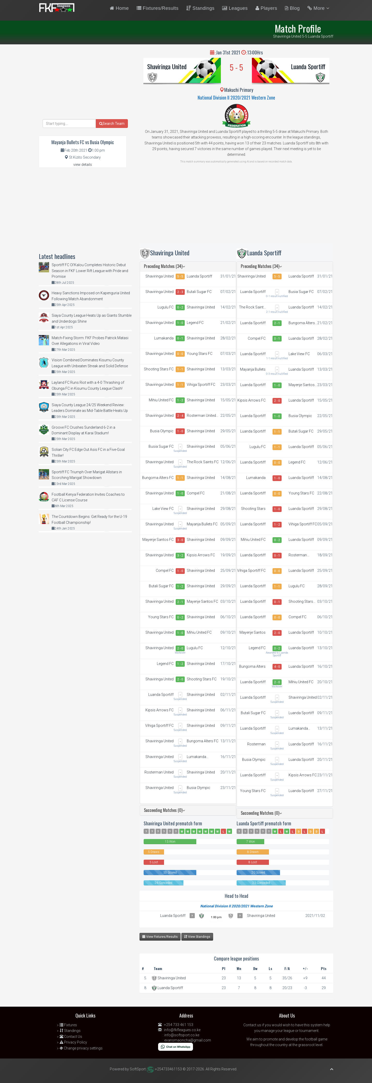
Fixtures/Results (158, 8)
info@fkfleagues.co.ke (182, 1030)
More (318, 8)
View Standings (197, 937)
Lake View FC (163, 509)
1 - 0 (180, 323)
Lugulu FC (166, 307)
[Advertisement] (236, 207)
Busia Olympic (162, 431)
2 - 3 (180, 292)
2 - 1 (180, 602)
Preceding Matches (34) (164, 266)
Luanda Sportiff (308, 66)
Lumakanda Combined (164, 338)
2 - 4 (180, 416)
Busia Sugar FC (161, 446)
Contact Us (71, 1037)
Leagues (234, 8)
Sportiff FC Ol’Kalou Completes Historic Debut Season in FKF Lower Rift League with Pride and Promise (90, 271)
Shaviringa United (167, 66)
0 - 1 (180, 338)
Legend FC (195, 323)
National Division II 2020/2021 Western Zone (236, 97)
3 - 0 (180, 540)
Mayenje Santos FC (158, 540)
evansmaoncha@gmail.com (187, 1040)
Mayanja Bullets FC (202, 524)
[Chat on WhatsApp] (175, 1046)
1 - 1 (180, 369)
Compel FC (196, 493)
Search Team (112, 123)
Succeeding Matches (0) (164, 810)
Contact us (252, 1025)
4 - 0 (277, 667)
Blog (292, 8)
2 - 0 (180, 648)
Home (119, 8)
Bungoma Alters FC (158, 478)
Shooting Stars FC (159, 369)
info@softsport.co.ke (181, 1035)
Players (266, 8)
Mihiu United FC (161, 400)
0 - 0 (180, 354)
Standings (200, 8)
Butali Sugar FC (199, 292)
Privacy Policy (73, 1042)
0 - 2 (180, 307)
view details (82, 164)
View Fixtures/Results (160, 937)
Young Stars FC (199, 354)
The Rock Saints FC (203, 462)
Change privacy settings (81, 1048)
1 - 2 (180, 400)
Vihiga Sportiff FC (201, 384)
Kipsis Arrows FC (201, 555)
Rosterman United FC (201, 415)
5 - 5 (180, 276)
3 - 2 (180, 555)
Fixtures (68, 1025)
